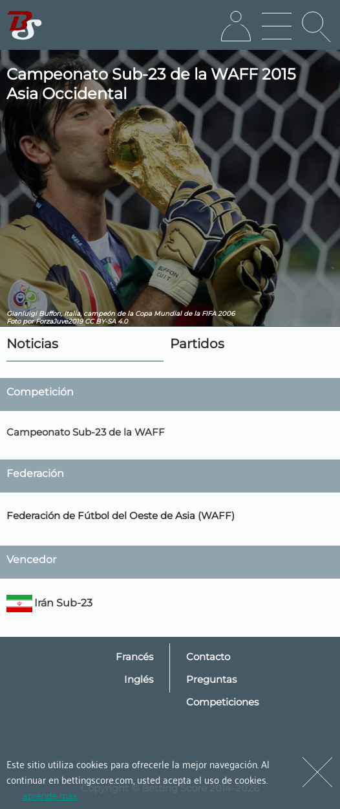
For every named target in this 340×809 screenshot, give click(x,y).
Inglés (138, 679)
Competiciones (222, 702)
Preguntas (211, 679)
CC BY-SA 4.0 (106, 321)
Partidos (197, 343)
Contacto (208, 656)
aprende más (50, 795)
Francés (134, 656)
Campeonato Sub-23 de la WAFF (85, 432)
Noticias (32, 343)
